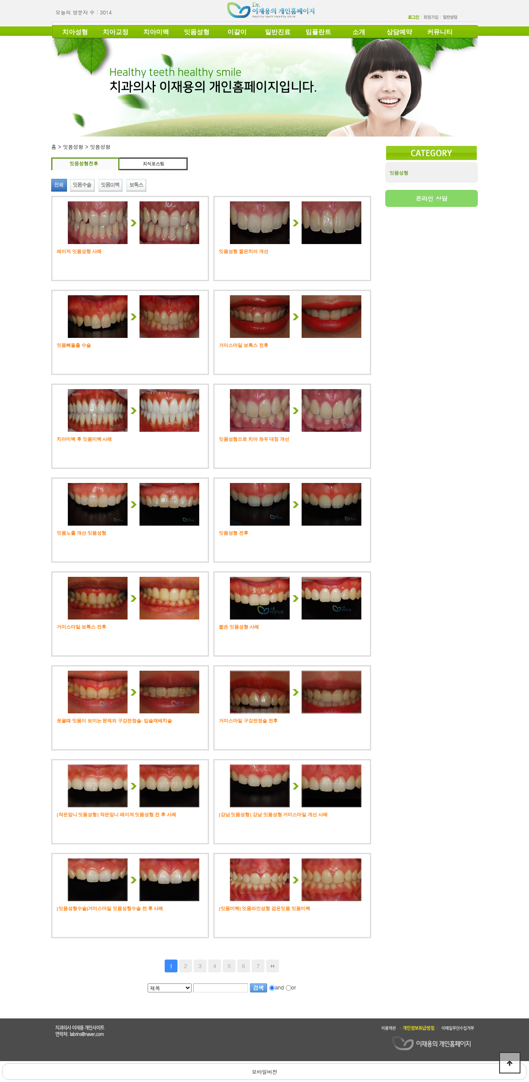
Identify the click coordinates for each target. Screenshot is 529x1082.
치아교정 (115, 32)
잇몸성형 (196, 32)
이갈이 (237, 32)
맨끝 (272, 966)
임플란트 (318, 32)
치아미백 (156, 32)
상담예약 (399, 32)
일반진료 (278, 32)
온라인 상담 (432, 198)
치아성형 (75, 32)
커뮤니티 (440, 32)
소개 (358, 32)
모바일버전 (264, 1071)
